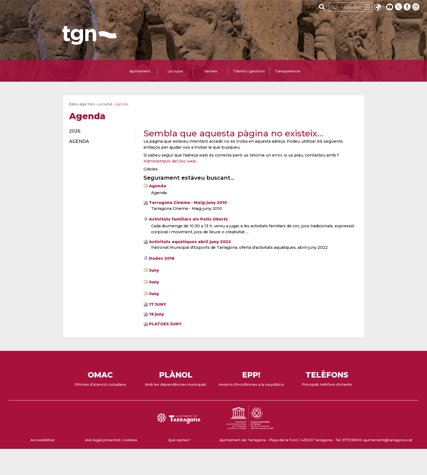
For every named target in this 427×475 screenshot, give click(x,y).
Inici (91, 104)
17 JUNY (157, 304)
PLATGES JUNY (165, 323)
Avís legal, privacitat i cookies (111, 440)
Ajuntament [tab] (140, 71)
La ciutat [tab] (175, 71)
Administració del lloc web (170, 161)
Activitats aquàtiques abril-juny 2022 (190, 241)
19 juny (156, 314)
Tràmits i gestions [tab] (249, 71)
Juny (154, 270)
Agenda (157, 185)
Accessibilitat (42, 440)
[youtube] (390, 7)
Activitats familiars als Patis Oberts (188, 219)
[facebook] (407, 7)
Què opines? (179, 440)
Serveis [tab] (210, 71)
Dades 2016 (161, 258)
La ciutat (104, 104)
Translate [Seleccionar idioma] (377, 7)
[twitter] (399, 7)
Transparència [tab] (287, 71)
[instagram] (416, 7)
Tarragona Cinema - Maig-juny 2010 (188, 202)
